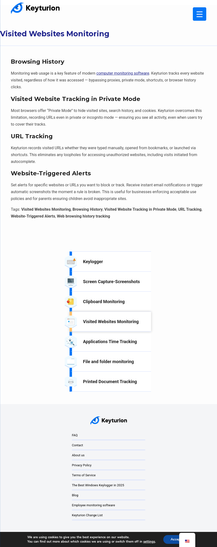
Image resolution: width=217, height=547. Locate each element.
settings (149, 541)
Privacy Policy (82, 465)
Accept (176, 539)
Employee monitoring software (93, 505)
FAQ (75, 435)
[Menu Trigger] (199, 14)
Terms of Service (84, 475)
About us (78, 455)
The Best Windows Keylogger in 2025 (98, 485)
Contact (77, 445)
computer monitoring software (122, 73)
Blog (75, 495)
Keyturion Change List (87, 515)
